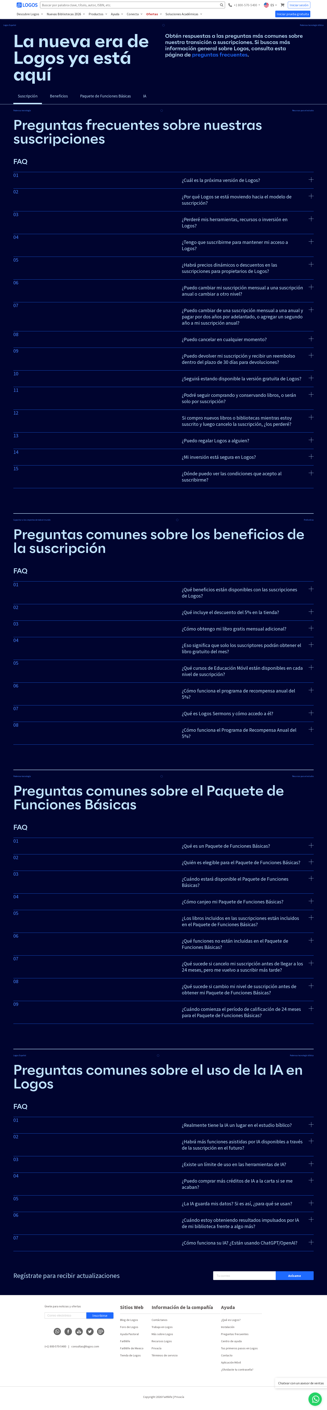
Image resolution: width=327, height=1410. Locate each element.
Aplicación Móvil (231, 1365)
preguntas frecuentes (220, 54)
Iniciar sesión (299, 5)
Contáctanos (159, 1323)
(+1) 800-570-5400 (55, 1349)
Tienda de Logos (130, 1358)
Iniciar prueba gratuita (293, 14)
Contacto (227, 1358)
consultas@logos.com (85, 1349)
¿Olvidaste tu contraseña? (237, 1372)
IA (169, 97)
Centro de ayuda (231, 1344)
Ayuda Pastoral (129, 1337)
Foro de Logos (129, 1330)
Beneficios (67, 97)
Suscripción (30, 97)
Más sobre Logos (162, 1337)
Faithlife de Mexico (131, 1351)
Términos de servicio (165, 1358)
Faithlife (125, 1344)
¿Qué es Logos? (231, 1323)
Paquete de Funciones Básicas (122, 97)
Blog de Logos (129, 1323)
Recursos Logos (162, 1344)
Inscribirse (99, 1318)
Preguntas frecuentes (235, 1337)
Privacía (156, 1351)
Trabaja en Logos (162, 1330)
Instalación (227, 1330)
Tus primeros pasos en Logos (239, 1351)
